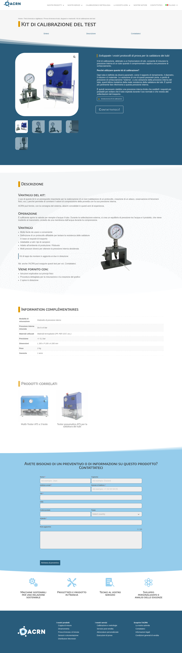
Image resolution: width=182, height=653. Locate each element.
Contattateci (156, 5)
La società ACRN (121, 5)
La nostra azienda (143, 625)
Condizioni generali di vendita (147, 635)
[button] (74, 57)
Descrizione (91, 34)
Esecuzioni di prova (104, 635)
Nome (42, 477)
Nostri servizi (74, 5)
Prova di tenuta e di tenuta (68, 632)
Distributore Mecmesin (67, 639)
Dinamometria (63, 629)
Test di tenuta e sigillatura (33, 19)
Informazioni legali (143, 632)
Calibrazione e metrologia (98, 5)
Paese (93, 510)
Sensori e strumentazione (68, 635)
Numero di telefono (98, 485)
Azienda (43, 518)
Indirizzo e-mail (45, 485)
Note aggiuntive (45, 527)
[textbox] (114, 514)
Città (41, 502)
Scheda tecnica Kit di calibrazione (111, 99)
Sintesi (46, 34)
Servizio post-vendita (105, 629)
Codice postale (45, 510)
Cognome (94, 477)
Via (41, 493)
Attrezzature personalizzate (108, 632)
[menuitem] (172, 7)
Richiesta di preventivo (50, 563)
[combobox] (116, 514)
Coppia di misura (64, 625)
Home (20, 19)
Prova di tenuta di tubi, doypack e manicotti (59, 19)
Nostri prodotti (54, 5)
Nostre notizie (140, 5)
